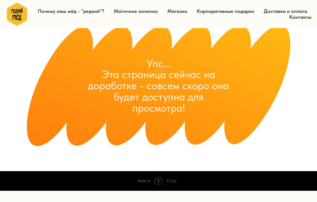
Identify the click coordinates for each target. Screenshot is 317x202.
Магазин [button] (177, 11)
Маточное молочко (136, 11)
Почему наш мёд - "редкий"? (71, 11)
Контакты (300, 17)
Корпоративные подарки (225, 11)
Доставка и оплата (285, 11)
